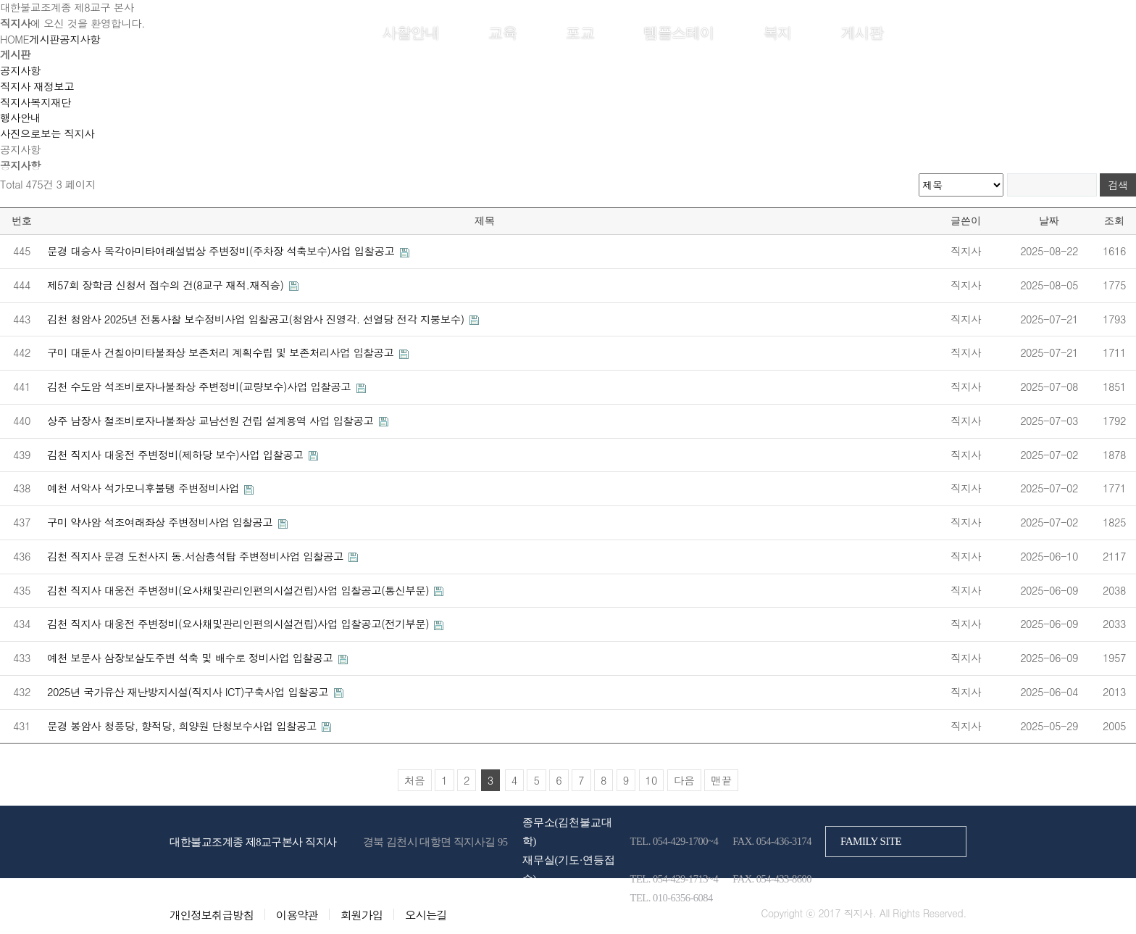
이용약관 (297, 914)
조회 (1114, 220)
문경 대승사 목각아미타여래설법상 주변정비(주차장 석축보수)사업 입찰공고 (222, 251)
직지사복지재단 (35, 102)
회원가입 (944, 31)
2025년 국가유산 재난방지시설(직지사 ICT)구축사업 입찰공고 (189, 692)
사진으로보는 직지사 (47, 133)
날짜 (1049, 220)
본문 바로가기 (0, 0)
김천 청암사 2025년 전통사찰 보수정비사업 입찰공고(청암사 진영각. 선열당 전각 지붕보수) (257, 319)
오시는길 (426, 914)
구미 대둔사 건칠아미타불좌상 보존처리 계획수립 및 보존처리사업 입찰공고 (222, 352)
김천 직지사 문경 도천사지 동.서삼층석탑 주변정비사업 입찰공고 (196, 556)
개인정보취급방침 (212, 914)
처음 (414, 780)
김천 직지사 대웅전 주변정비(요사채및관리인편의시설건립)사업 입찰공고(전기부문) (239, 623)
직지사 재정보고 (37, 86)
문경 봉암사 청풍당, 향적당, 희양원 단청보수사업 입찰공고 (183, 726)
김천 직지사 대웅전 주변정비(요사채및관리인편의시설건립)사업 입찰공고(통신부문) (239, 590)
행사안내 (20, 117)
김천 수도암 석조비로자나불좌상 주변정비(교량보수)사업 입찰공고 (200, 386)
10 (652, 780)
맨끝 (721, 780)
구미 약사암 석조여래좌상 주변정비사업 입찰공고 (161, 522)
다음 (684, 780)
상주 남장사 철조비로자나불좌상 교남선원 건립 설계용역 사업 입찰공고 (212, 420)
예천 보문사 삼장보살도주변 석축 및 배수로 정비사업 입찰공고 (191, 657)
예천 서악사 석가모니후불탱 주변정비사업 (144, 488)
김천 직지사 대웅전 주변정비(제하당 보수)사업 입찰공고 (176, 454)
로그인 (902, 31)
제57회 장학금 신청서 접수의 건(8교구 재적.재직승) (167, 285)
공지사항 (20, 70)
